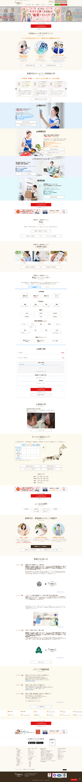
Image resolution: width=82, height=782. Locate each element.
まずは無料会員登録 (41, 26)
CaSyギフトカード (31, 750)
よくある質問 (49, 4)
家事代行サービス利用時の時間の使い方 (47, 755)
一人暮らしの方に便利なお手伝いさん (46, 750)
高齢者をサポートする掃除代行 (45, 751)
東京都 (16, 447)
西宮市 (41, 482)
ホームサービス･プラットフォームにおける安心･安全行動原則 (47, 761)
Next (63, 14)
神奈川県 (19, 447)
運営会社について (61, 755)
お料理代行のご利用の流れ (51, 267)
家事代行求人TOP (61, 756)
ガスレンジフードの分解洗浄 (22, 168)
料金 (32, 4)
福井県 (17, 458)
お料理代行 (47, 287)
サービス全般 (36, 511)
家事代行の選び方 (43, 748)
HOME (17, 748)
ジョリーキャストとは (32, 756)
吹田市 (41, 480)
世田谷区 (41, 476)
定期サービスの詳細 (30, 236)
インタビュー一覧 (40, 430)
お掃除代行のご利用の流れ (30, 267)
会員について (45, 511)
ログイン (57, 4)
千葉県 (19, 449)
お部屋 (30, 765)
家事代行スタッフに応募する (41, 546)
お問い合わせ (51, 1)
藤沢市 (47, 478)
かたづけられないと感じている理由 (46, 758)
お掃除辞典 (30, 758)
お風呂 (30, 762)
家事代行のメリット (44, 749)
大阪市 (38, 480)
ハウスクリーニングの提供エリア (30, 468)
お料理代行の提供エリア (51, 466)
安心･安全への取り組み (62, 751)
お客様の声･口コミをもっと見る (41, 99)
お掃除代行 (34, 287)
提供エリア (43, 4)
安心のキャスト (30, 754)
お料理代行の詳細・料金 (51, 65)
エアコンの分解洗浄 (20, 169)
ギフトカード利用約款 (31, 769)
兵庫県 (19, 450)
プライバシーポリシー (18, 769)
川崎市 (41, 478)
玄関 (29, 766)
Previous (19, 14)
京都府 (18, 452)
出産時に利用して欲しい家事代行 (46, 759)
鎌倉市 (44, 478)
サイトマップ (60, 759)
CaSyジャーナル (60, 752)
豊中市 (44, 480)
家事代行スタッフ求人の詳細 (30, 549)
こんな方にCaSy (31, 753)
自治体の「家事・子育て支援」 (32, 749)
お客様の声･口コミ (31, 752)
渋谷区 (44, 476)
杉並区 (47, 476)
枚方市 (47, 480)
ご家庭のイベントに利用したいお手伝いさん (47, 756)
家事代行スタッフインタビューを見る (51, 549)
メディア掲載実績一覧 (41, 706)
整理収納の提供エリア (51, 468)
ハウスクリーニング (20, 753)
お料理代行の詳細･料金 (54, 149)
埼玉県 (17, 449)
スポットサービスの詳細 (51, 236)
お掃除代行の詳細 (40, 394)
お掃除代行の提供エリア (30, 466)
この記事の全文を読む (60, 626)
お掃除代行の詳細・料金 (30, 65)
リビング (30, 764)
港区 (38, 476)
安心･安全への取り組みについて (58, 61)
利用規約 (24, 769)
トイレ (30, 761)
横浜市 (38, 478)
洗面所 (30, 763)
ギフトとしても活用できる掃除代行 (46, 757)
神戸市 (38, 482)
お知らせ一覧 (40, 662)
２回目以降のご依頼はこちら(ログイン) (53, 152)
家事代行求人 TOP (61, 1)
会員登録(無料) (63, 4)
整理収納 (18, 754)
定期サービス (18, 758)
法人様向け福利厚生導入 (62, 748)
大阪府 (17, 450)
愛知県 (19, 458)
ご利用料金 (18, 755)
